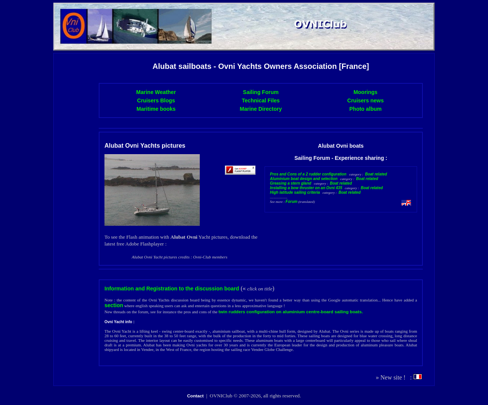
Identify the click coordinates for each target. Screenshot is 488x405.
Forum (291, 201)
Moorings (365, 92)
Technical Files (260, 100)
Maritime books (156, 109)
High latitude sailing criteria (295, 192)
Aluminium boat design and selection (303, 179)
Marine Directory (261, 109)
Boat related (376, 174)
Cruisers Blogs (156, 100)
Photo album (365, 109)
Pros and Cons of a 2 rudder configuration (308, 174)
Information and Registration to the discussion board (171, 288)
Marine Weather (156, 92)
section (113, 305)
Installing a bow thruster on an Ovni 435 (306, 188)
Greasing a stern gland (290, 183)
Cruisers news (365, 100)
